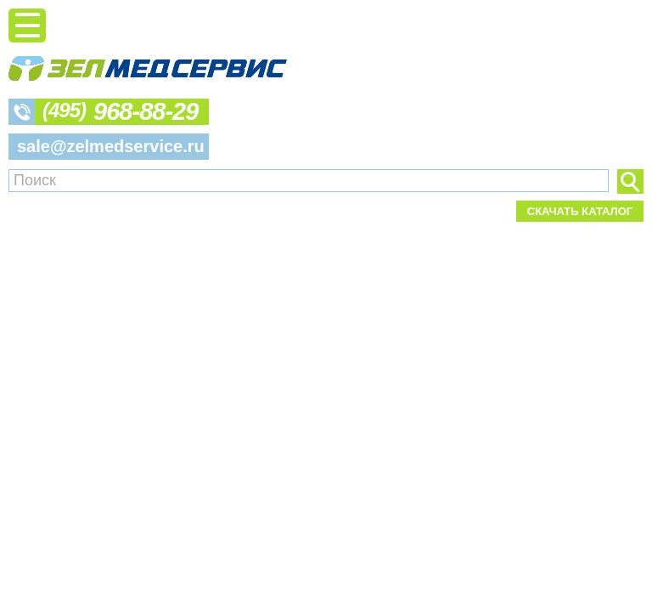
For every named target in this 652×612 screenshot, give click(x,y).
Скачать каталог (579, 211)
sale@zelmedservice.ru (111, 146)
